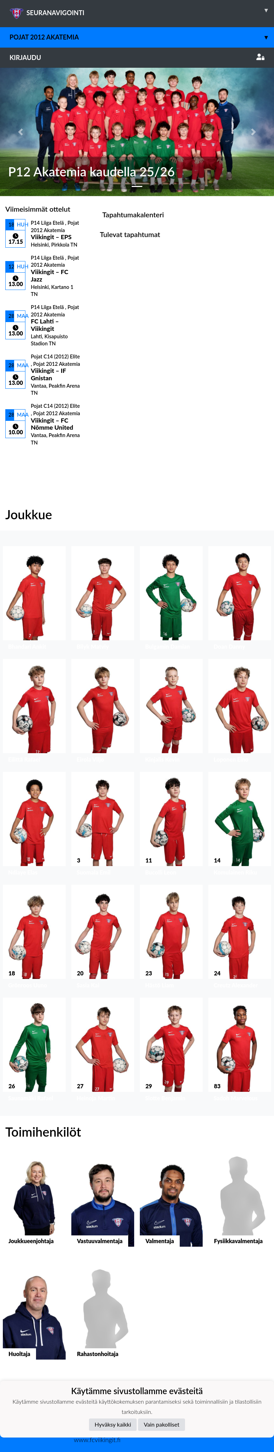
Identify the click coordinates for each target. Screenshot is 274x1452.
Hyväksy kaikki (113, 1424)
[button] (20, 132)
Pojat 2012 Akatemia (142, 37)
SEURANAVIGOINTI (142, 10)
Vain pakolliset (161, 1424)
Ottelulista (23, 457)
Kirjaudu (137, 57)
